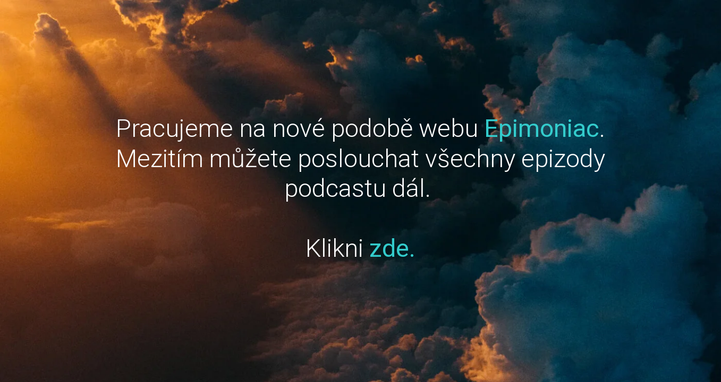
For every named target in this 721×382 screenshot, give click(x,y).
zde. (392, 248)
